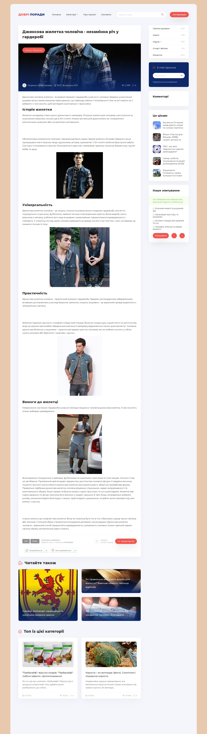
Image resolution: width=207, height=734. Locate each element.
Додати (103, 541)
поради (31, 14)
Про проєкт (89, 14)
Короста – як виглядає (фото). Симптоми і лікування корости (111, 674)
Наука (156, 41)
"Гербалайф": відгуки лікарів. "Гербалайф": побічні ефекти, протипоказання (47, 674)
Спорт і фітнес (160, 48)
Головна (56, 14)
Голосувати (161, 235)
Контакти (106, 14)
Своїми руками (161, 28)
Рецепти (157, 55)
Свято (156, 35)
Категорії (71, 14)
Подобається (36, 550)
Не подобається (64, 550)
